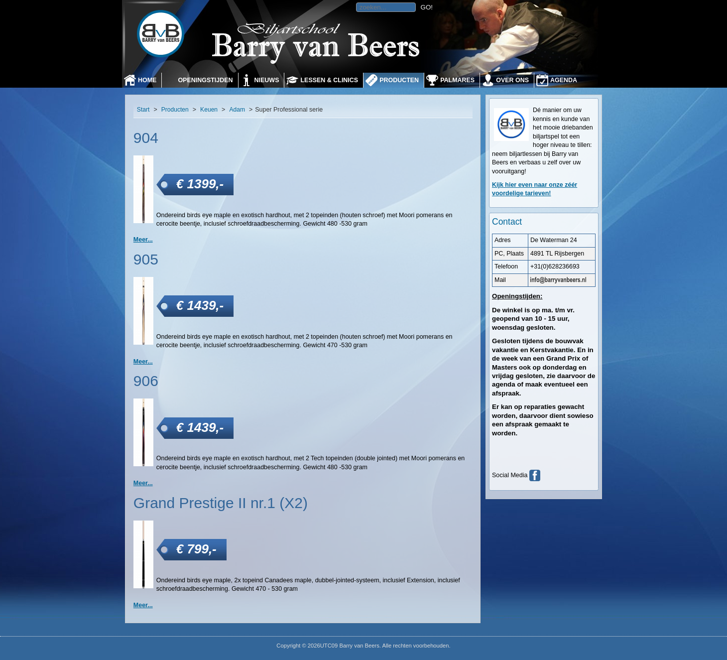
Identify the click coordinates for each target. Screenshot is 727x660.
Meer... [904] (143, 239)
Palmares (457, 80)
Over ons (512, 80)
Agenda (563, 80)
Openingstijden (205, 80)
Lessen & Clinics (329, 80)
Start (143, 109)
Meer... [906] (143, 483)
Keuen (209, 109)
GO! (427, 7)
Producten (399, 80)
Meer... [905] (143, 361)
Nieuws (266, 80)
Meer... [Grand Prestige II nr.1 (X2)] (143, 605)
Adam (237, 109)
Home (147, 80)
